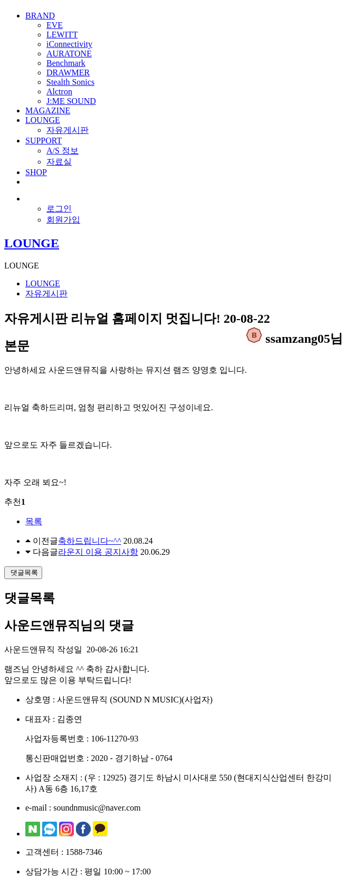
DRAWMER (68, 72)
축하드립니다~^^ (89, 540)
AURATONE (69, 53)
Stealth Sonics (70, 82)
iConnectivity (69, 44)
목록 (33, 521)
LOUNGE (42, 119)
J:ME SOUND (71, 101)
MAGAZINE (47, 110)
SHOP (36, 172)
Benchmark (65, 63)
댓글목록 (23, 572)
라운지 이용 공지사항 (98, 551)
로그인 (59, 208)
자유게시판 (67, 130)
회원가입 (63, 219)
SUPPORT (43, 140)
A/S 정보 (62, 150)
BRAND (40, 15)
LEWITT (62, 34)
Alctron (59, 91)
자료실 (59, 161)
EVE (54, 25)
